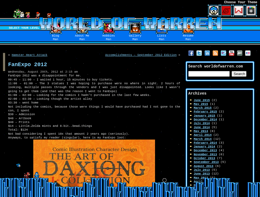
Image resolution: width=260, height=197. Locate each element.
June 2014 (202, 127)
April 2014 (203, 135)
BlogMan (55, 37)
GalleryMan (135, 37)
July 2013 (202, 170)
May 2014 (201, 131)
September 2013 (206, 162)
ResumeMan (188, 37)
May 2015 (201, 104)
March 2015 (203, 108)
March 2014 (203, 139)
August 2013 (203, 166)
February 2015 (205, 111)
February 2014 (205, 143)
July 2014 (202, 123)
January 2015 (204, 116)
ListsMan (161, 37)
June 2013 (202, 174)
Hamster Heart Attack (29, 55)
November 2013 (205, 154)
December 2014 (205, 119)
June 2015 (202, 100)
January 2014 (204, 146)
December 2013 (205, 150)
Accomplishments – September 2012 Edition (141, 55)
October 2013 (204, 158)
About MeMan (82, 37)
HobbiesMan (108, 37)
